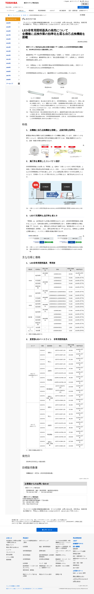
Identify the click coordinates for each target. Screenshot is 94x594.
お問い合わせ (84, 1)
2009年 (13, 67)
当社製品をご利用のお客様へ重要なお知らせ (13, 541)
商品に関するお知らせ (12, 547)
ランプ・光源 (43, 563)
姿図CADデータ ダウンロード (80, 559)
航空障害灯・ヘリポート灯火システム (30, 566)
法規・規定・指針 (78, 563)
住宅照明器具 (26, 559)
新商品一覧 (59, 574)
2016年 (13, 39)
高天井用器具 (26, 555)
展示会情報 (9, 554)
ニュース (8, 549)
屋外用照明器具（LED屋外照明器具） (46, 555)
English (66, 1)
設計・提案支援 (73, 10)
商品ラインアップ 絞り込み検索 (30, 575)
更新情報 (8, 559)
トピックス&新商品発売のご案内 (30, 541)
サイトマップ (74, 1)
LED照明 (25, 546)
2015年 (13, 43)
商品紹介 (31, 10)
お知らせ (20, 10)
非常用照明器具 (27, 550)
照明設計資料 (76, 553)
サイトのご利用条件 (37, 588)
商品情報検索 (42, 10)
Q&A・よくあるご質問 (79, 573)
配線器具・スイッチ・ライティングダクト (63, 560)
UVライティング (43, 540)
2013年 (13, 51)
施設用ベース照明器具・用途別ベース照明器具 (63, 547)
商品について (10, 545)
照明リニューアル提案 (79, 551)
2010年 (13, 63)
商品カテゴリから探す (45, 574)
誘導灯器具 (42, 550)
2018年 (13, 31)
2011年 (13, 59)
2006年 (13, 79)
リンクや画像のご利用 (13, 586)
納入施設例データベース (78, 543)
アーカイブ (13, 83)
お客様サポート (83, 10)
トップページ (10, 10)
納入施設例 (63, 10)
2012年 (13, 55)
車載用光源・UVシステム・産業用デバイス (45, 566)
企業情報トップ (83, 7)
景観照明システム (61, 555)
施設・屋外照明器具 (44, 546)
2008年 (13, 71)
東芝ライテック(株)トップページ (14, 588)
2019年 (13, 27)
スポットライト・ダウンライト (63, 551)
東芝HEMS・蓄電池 (28, 570)
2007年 (13, 75)
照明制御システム (61, 563)
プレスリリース (16, 15)
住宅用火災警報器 (44, 559)
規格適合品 (76, 565)
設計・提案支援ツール (79, 556)
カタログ (52, 10)
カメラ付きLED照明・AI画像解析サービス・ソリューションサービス (63, 542)
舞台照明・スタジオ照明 (62, 566)
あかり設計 (76, 567)
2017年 (13, 35)
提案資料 (75, 548)
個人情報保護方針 (27, 588)
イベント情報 (10, 557)
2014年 (24, 15)
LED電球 (25, 563)
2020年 (13, 23)
